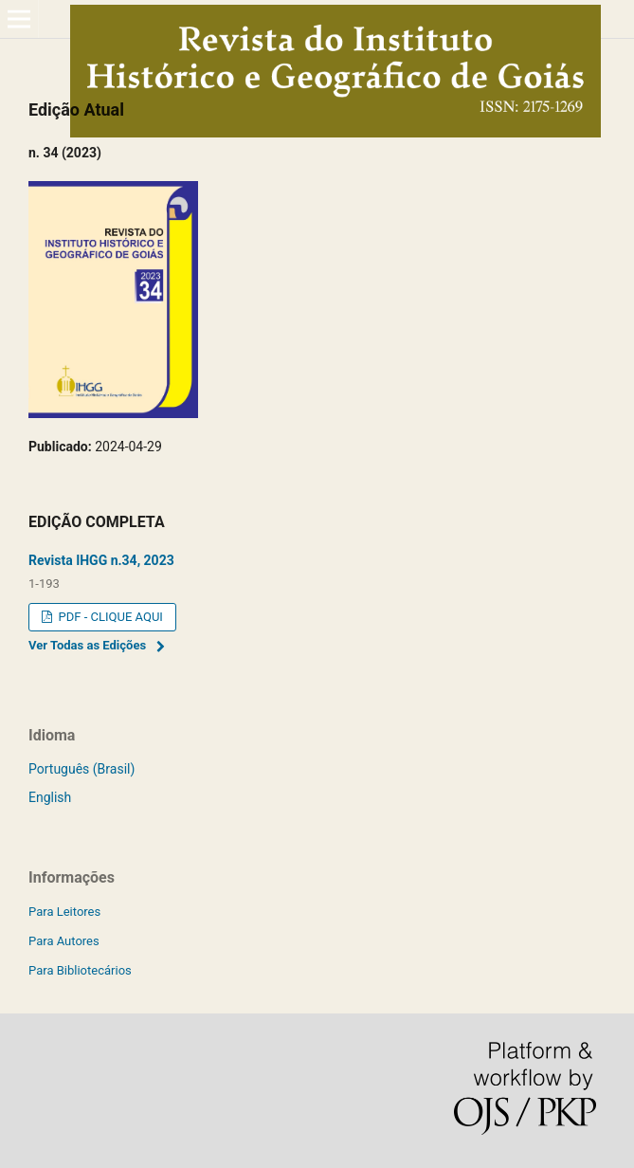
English (49, 797)
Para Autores (64, 941)
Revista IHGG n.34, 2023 (101, 560)
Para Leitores (64, 911)
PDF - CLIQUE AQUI (109, 617)
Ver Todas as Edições (87, 645)
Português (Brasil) (81, 768)
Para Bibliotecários (80, 970)
